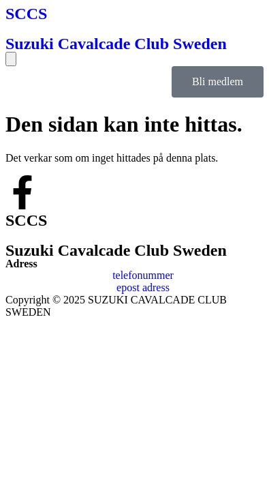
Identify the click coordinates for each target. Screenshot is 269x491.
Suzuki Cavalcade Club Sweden (116, 44)
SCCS (26, 14)
